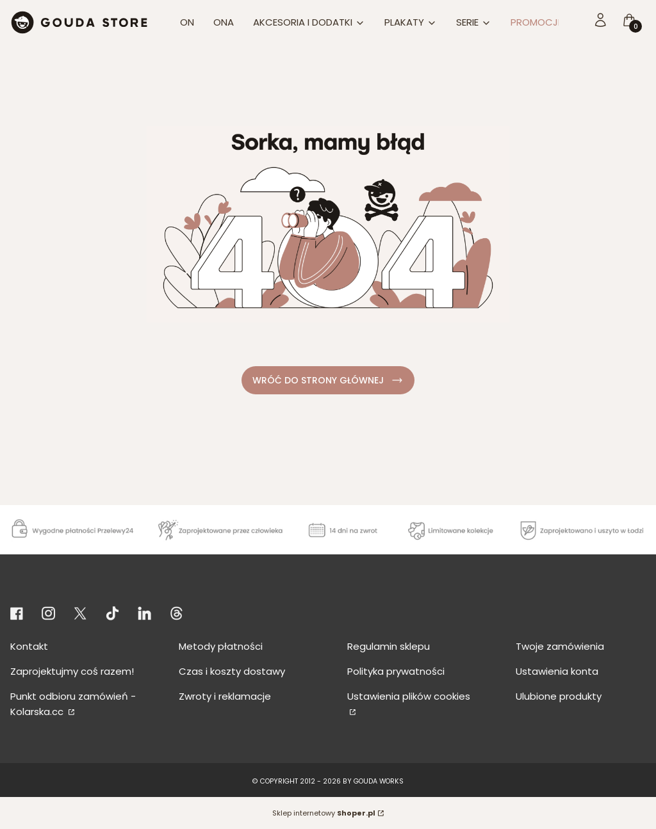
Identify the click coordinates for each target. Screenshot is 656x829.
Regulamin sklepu (388, 646)
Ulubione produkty (559, 696)
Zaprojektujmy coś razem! (72, 671)
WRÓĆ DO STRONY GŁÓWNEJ (328, 380)
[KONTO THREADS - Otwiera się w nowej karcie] (176, 613)
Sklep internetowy (323, 813)
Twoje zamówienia (560, 646)
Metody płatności (221, 646)
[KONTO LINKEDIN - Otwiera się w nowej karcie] (144, 613)
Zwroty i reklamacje (225, 696)
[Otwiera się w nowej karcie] (19, 613)
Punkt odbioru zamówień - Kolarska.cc (73, 703)
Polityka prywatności (396, 671)
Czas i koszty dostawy (232, 671)
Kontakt (29, 646)
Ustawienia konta (557, 671)
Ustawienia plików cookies (408, 696)
